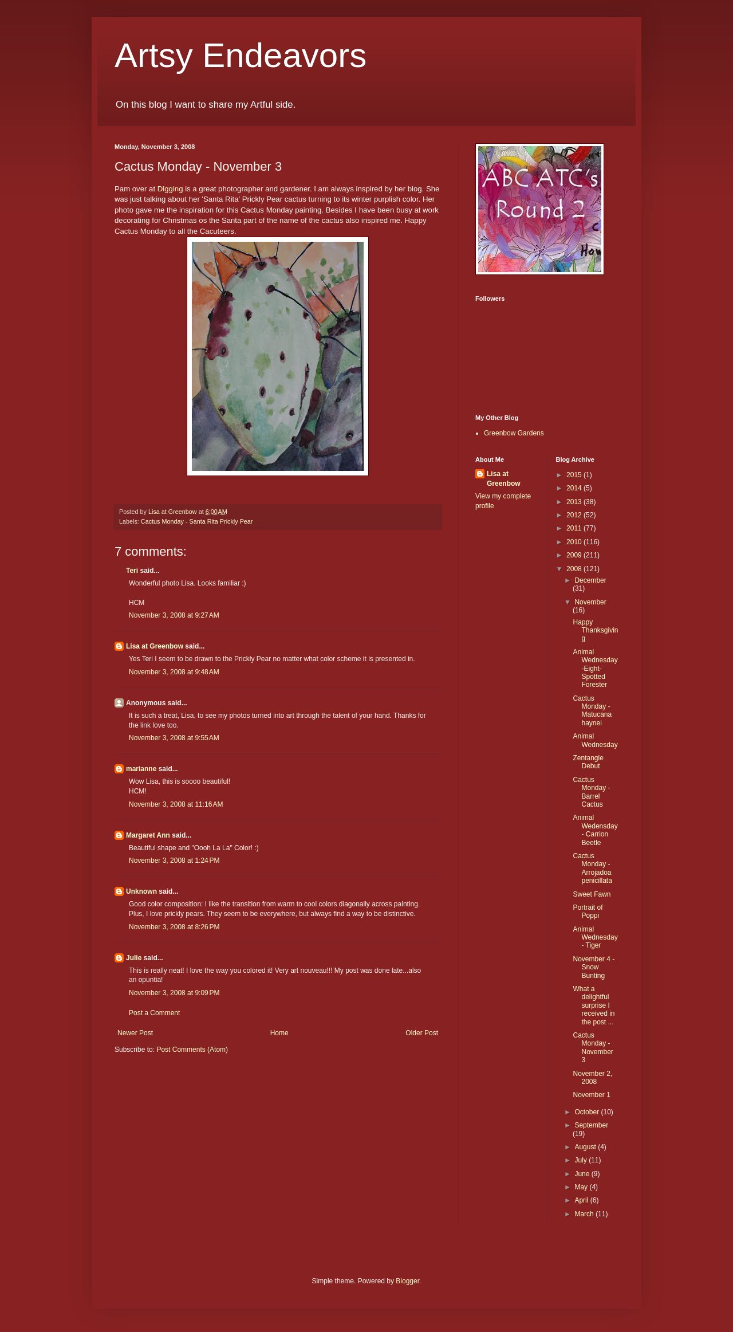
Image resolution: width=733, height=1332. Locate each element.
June (582, 1174)
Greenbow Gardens (514, 433)
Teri (132, 571)
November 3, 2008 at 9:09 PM (174, 993)
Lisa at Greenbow (154, 646)
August (586, 1147)
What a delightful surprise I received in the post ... (593, 1005)
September (591, 1125)
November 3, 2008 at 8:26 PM (174, 927)
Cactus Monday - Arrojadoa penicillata (592, 868)
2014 (575, 488)
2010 (575, 542)
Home (279, 1033)
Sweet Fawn (591, 894)
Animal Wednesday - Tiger (595, 937)
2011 (575, 528)
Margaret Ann (148, 835)
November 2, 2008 (592, 1078)
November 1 (591, 1095)
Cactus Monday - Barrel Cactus (591, 792)
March (585, 1214)
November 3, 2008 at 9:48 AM (174, 672)
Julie (133, 958)
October (587, 1112)
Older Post (421, 1033)
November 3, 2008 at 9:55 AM (174, 738)
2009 (575, 555)
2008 (575, 569)
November (590, 602)
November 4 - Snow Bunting (593, 967)
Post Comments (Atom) (192, 1050)
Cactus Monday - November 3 (593, 1047)
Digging (170, 188)
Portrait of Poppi (587, 911)
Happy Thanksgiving (595, 630)
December (590, 580)
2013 (575, 502)
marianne (141, 769)
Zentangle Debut (588, 762)
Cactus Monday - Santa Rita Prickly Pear (197, 521)
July (581, 1160)
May (581, 1187)
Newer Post (135, 1033)
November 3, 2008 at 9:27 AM (174, 615)
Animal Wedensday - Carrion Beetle (595, 830)
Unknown (141, 891)
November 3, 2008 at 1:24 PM (174, 860)
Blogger (407, 1281)
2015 (575, 475)
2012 (575, 515)
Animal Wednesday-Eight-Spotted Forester (595, 668)
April (582, 1200)
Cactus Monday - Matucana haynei (592, 710)
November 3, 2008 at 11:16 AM (176, 804)
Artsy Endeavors (240, 55)
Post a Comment (154, 1013)
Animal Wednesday (595, 740)
